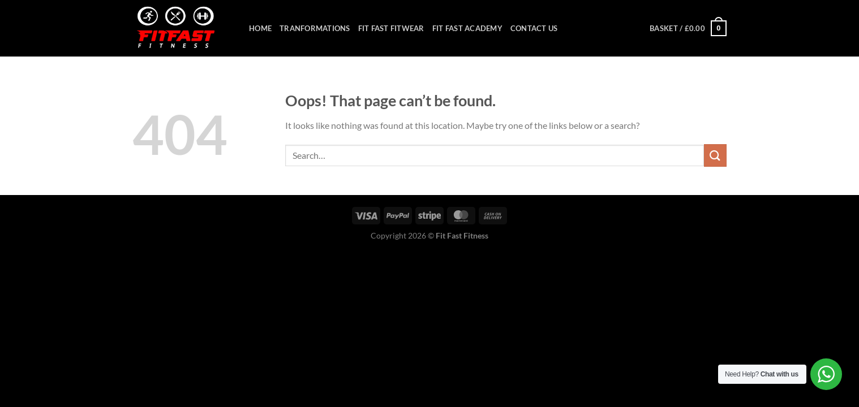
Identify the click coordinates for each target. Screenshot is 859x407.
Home (260, 28)
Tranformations (315, 28)
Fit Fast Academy (467, 28)
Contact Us (534, 28)
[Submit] (715, 155)
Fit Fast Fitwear (391, 28)
